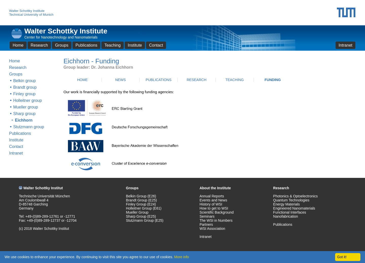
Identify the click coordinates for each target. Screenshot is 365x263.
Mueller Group (137, 212)
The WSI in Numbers (215, 220)
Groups (61, 45)
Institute (135, 45)
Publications (86, 45)
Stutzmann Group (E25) (144, 220)
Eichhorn (23, 120)
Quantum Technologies (291, 200)
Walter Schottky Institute (27, 11)
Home (18, 45)
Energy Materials (286, 204)
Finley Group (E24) (141, 204)
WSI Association (212, 229)
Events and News (213, 200)
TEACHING (234, 80)
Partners (206, 224)
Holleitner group (27, 100)
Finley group (24, 94)
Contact (156, 45)
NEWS (120, 80)
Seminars (206, 216)
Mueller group (25, 107)
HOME (82, 80)
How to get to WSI (213, 208)
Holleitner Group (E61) (143, 208)
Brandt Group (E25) (141, 200)
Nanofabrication (285, 216)
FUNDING (273, 80)
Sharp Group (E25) (141, 216)
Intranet (345, 45)
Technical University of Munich (31, 14)
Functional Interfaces (289, 212)
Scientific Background (216, 212)
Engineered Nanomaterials (294, 208)
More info (181, 257)
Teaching (112, 45)
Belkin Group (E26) (141, 196)
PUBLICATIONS (159, 80)
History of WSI (210, 204)
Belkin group (24, 81)
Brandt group (25, 87)
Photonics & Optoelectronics (295, 196)
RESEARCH (196, 80)
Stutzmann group (28, 127)
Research (39, 45)
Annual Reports (211, 196)
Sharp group (24, 113)
